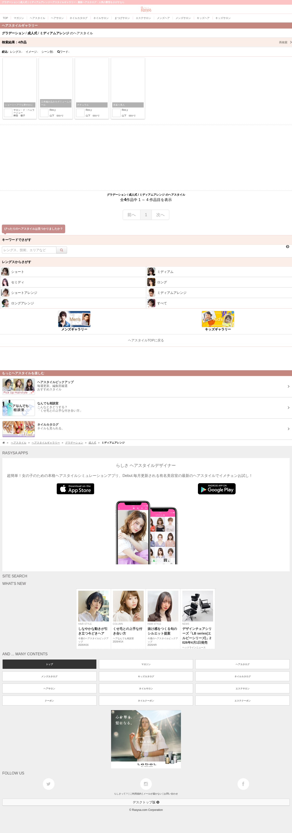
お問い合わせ (171, 793)
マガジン (146, 664)
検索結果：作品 (147, 42)
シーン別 (47, 51)
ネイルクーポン (146, 700)
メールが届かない (152, 793)
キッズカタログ (146, 676)
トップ (49, 664)
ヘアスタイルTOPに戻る (146, 340)
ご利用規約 (136, 793)
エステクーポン (242, 700)
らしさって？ (121, 793)
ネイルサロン (146, 688)
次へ (160, 214)
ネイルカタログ (242, 676)
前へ (131, 214)
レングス (16, 51)
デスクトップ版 (146, 802)
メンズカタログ (49, 676)
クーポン (49, 700)
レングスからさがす (16, 262)
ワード (63, 51)
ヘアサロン (49, 688)
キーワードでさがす (16, 240)
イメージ (32, 51)
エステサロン (243, 688)
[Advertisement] (146, 157)
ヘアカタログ (243, 664)
